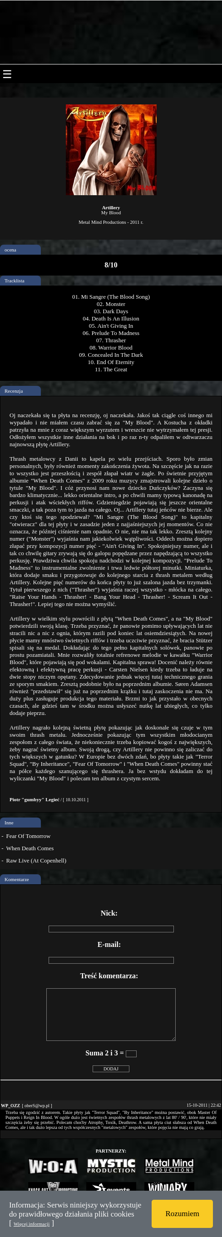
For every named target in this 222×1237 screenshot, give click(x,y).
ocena (10, 249)
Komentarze (17, 879)
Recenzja (14, 391)
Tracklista (15, 280)
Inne (9, 822)
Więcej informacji (31, 1224)
